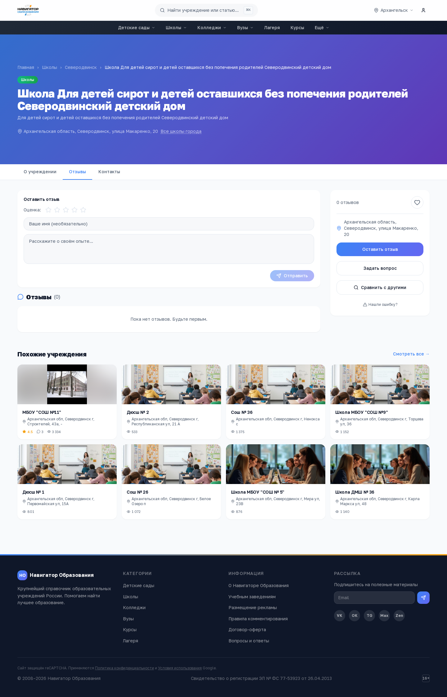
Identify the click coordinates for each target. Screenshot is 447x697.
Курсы (297, 27)
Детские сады (136, 27)
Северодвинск (81, 67)
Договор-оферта (247, 629)
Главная (25, 67)
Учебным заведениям (252, 596)
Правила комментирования (258, 618)
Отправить (292, 275)
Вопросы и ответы (248, 640)
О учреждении (40, 171)
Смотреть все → (411, 353)
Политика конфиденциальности (124, 668)
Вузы (245, 27)
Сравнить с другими (380, 287)
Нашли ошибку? (380, 304)
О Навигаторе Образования (258, 585)
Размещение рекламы (252, 607)
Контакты (109, 171)
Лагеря (272, 27)
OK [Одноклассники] (355, 615)
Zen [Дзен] (399, 615)
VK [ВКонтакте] (339, 615)
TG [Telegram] (369, 615)
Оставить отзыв (380, 249)
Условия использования (180, 668)
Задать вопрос (380, 268)
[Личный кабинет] (423, 10)
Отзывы (77, 171)
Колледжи (212, 27)
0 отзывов (347, 202)
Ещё (322, 27)
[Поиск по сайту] (206, 10)
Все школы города (180, 131)
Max (384, 615)
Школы (176, 27)
